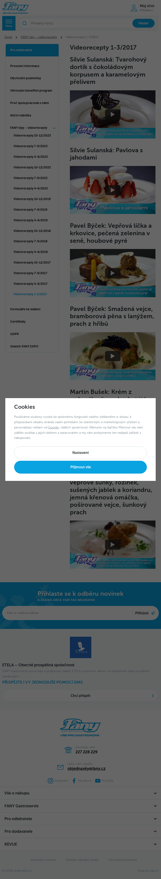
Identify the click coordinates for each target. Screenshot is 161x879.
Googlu (53, 427)
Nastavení (80, 453)
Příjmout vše (80, 467)
